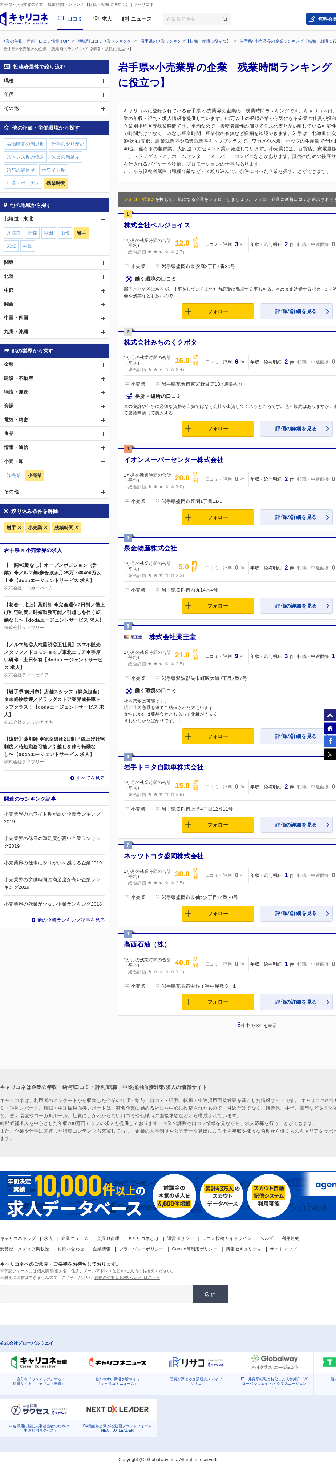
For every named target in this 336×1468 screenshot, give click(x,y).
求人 (107, 19)
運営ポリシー (180, 1238)
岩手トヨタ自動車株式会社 (164, 767)
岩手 (11, 527)
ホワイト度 (53, 170)
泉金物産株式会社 (150, 548)
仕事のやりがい (67, 144)
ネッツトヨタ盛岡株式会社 (164, 856)
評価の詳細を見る (296, 311)
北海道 (14, 233)
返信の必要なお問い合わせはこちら (127, 1277)
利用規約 (290, 1238)
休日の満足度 (65, 157)
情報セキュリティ (244, 1249)
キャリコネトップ (18, 1238)
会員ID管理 (108, 1238)
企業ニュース (74, 1238)
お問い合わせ (70, 1249)
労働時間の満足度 (25, 144)
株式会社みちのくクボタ (160, 342)
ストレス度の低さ (25, 157)
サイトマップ (283, 1249)
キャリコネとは (143, 1238)
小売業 (35, 527)
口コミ (75, 19)
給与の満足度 (21, 170)
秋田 (48, 233)
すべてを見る (90, 778)
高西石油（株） (147, 944)
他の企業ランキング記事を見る (71, 920)
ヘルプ (266, 1238)
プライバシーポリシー (141, 1249)
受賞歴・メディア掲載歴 (24, 1249)
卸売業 (14, 475)
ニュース (141, 19)
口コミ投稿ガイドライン (226, 1238)
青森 (32, 233)
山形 (65, 233)
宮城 (11, 246)
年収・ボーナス (23, 183)
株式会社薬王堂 (172, 637)
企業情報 (101, 1249)
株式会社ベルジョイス (157, 225)
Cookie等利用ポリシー (195, 1249)
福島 (27, 246)
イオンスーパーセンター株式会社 (174, 460)
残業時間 (63, 527)
